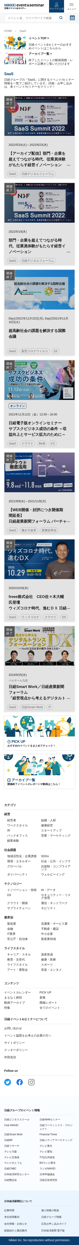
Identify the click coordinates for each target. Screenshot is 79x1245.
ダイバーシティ (17, 874)
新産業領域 (48, 939)
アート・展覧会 (17, 969)
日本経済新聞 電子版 (53, 1230)
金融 (10, 928)
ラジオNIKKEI (47, 1168)
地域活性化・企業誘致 (22, 856)
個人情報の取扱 (50, 1210)
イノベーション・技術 (22, 890)
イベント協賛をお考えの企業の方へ (27, 1035)
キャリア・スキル (19, 954)
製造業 (11, 923)
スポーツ (47, 964)
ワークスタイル (17, 825)
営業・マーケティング (56, 835)
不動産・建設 (50, 928)
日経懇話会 (10, 1180)
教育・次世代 (16, 959)
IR (8, 830)
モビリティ (48, 908)
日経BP (8, 1140)
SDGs (45, 856)
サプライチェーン (19, 908)
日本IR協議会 (47, 1174)
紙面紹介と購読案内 (15, 1230)
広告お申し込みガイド (54, 1223)
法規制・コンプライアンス (56, 868)
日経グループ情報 (51, 1216)
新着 (43, 997)
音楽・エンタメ (51, 969)
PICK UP (45, 992)
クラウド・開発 (17, 903)
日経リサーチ (11, 1145)
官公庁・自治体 (17, 939)
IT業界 (11, 934)
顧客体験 (13, 840)
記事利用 (9, 1210)
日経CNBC (10, 1168)
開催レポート (48, 1002)
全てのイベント (50, 1007)
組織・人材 (48, 820)
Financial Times (48, 1134)
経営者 (11, 820)
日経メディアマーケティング (56, 1140)
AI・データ (48, 890)
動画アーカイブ (14, 1002)
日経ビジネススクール (16, 1119)
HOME (8, 31)
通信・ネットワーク (54, 903)
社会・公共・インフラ (56, 861)
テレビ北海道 (11, 1157)
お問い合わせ (13, 1028)
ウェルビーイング (53, 874)
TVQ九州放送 (47, 1157)
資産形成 (47, 954)
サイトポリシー (14, 1042)
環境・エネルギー (19, 861)
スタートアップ (51, 830)
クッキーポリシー (16, 1050)
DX (9, 895)
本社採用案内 (11, 1216)
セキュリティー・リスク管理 (56, 896)
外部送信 (10, 1057)
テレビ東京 (46, 1145)
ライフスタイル (17, 964)
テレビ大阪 (10, 1151)
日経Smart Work (13, 1134)
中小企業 (47, 934)
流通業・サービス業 (54, 923)
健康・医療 (48, 959)
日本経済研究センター (16, 1174)
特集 (7, 1007)
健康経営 (47, 825)
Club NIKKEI (11, 1125)
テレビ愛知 (46, 1151)
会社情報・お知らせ (15, 1223)
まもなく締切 (13, 997)
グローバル (14, 866)
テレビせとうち (13, 1162)
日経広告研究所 (48, 1180)
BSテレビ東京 (48, 1162)
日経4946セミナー (50, 1119)
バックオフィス (17, 835)
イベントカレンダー (17, 992)
